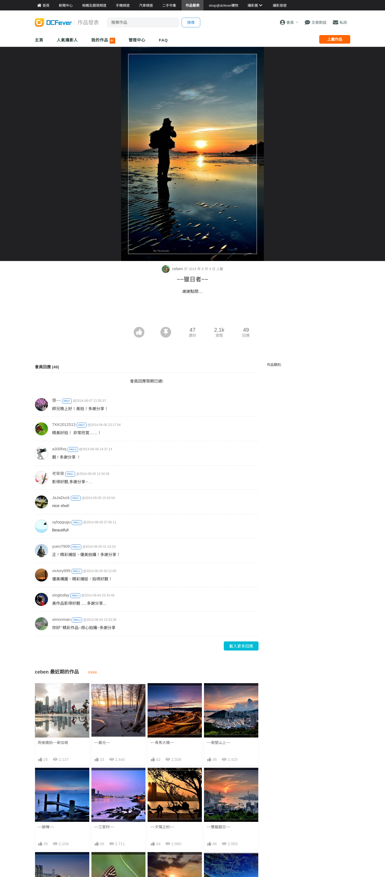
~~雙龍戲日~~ (218, 827)
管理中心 (137, 40)
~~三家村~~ (104, 827)
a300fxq (59, 449)
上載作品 (334, 39)
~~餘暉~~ (46, 827)
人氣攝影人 (67, 40)
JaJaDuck (61, 497)
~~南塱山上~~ (218, 742)
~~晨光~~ (102, 742)
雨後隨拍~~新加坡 (53, 742)
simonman (61, 619)
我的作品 (103, 41)
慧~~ (56, 400)
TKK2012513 (64, 424)
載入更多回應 (241, 646)
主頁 (39, 40)
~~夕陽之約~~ (162, 827)
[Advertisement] (192, 312)
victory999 (61, 570)
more (92, 672)
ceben (173, 268)
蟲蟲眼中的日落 (163, 862)
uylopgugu (61, 522)
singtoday (60, 595)
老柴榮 (58, 473)
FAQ (163, 40)
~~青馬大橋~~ (162, 742)
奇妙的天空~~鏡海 (222, 862)
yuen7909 (61, 546)
